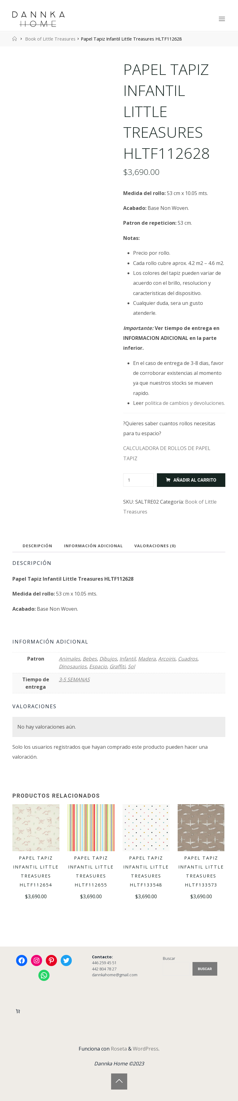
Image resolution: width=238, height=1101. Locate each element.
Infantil (128, 659)
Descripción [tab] (38, 546)
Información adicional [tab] (94, 546)
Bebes (90, 659)
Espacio (99, 666)
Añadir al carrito (195, 480)
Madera (148, 659)
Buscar (169, 958)
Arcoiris (168, 659)
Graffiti (118, 666)
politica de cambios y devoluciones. (185, 403)
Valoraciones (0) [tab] (156, 546)
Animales (69, 659)
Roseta (118, 1048)
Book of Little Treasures (50, 39)
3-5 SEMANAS (74, 679)
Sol (132, 666)
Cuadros (190, 659)
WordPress (145, 1048)
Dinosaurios (73, 666)
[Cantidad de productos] (138, 480)
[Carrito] (18, 1011)
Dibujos (108, 659)
